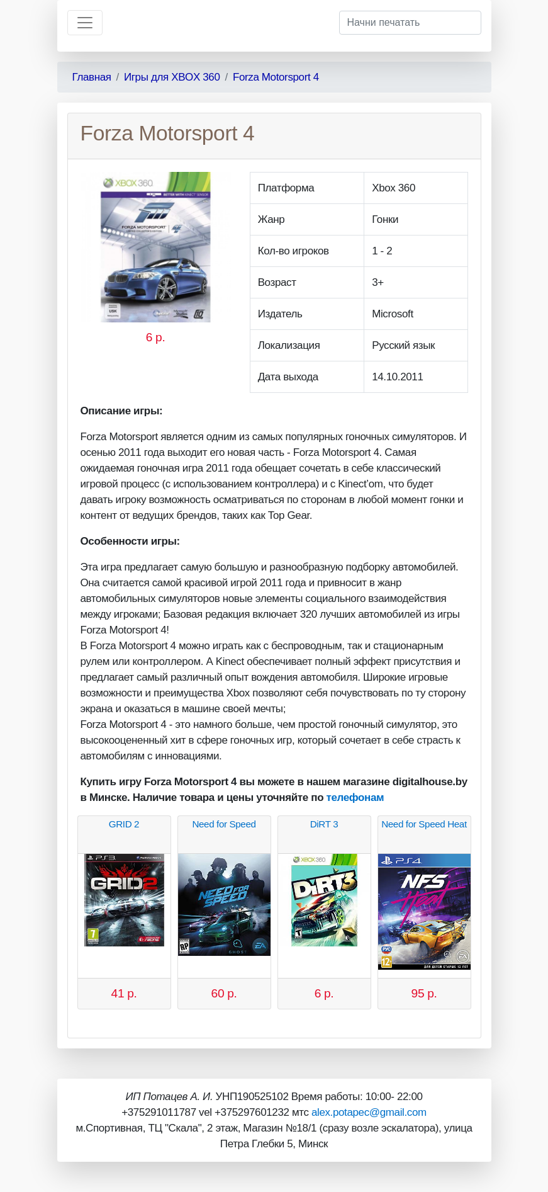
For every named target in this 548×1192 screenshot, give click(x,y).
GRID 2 (124, 824)
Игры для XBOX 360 (172, 77)
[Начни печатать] (410, 23)
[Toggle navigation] (85, 22)
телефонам (355, 797)
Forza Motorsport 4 (276, 77)
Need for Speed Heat (424, 824)
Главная (91, 77)
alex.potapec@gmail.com (369, 1112)
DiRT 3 (324, 824)
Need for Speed (223, 824)
